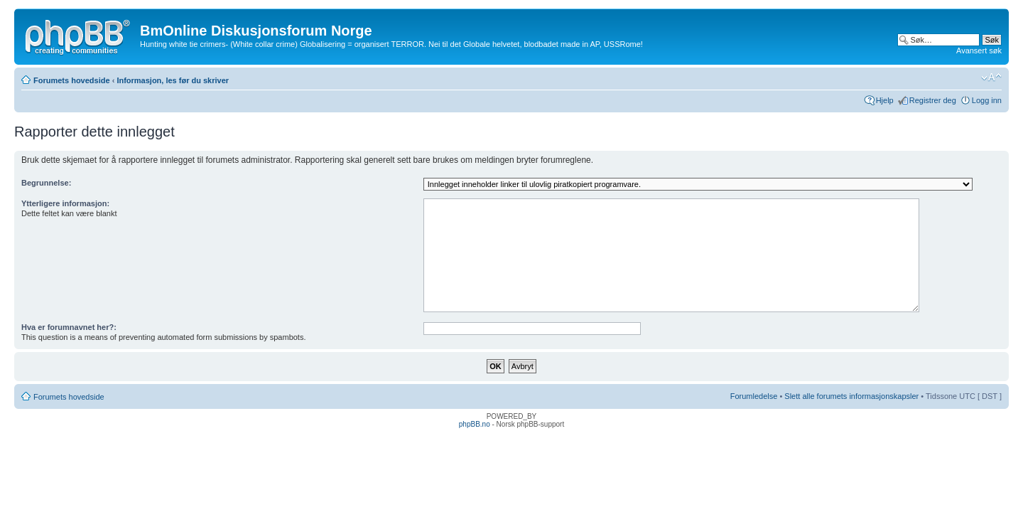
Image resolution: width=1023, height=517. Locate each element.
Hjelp (885, 100)
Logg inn (987, 100)
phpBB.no (474, 424)
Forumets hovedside (71, 80)
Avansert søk (979, 50)
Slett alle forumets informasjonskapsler (851, 396)
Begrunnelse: (46, 182)
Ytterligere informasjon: (65, 203)
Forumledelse (754, 396)
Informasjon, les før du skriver (173, 80)
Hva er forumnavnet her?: (69, 327)
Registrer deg (932, 100)
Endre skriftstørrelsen (991, 77)
